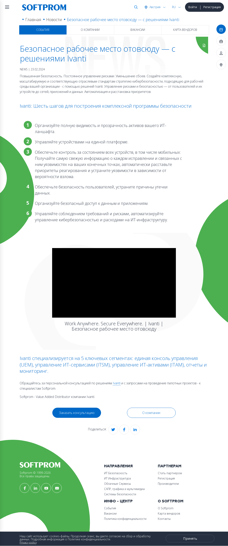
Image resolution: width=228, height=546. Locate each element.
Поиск (135, 7)
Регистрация (212, 7)
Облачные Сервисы (117, 484)
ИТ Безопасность (115, 473)
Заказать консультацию (77, 413)
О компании (90, 30)
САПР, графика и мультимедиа (124, 489)
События (42, 30)
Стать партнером (170, 473)
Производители (168, 484)
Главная (33, 19)
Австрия (154, 7)
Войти (192, 7)
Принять (190, 538)
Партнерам (169, 466)
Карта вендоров (185, 30)
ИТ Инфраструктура (117, 478)
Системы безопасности (120, 494)
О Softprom (170, 501)
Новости (54, 19)
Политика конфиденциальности (125, 519)
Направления (118, 466)
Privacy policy (28, 542)
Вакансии (137, 30)
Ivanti (116, 383)
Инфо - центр (118, 501)
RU (174, 7)
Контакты (164, 519)
